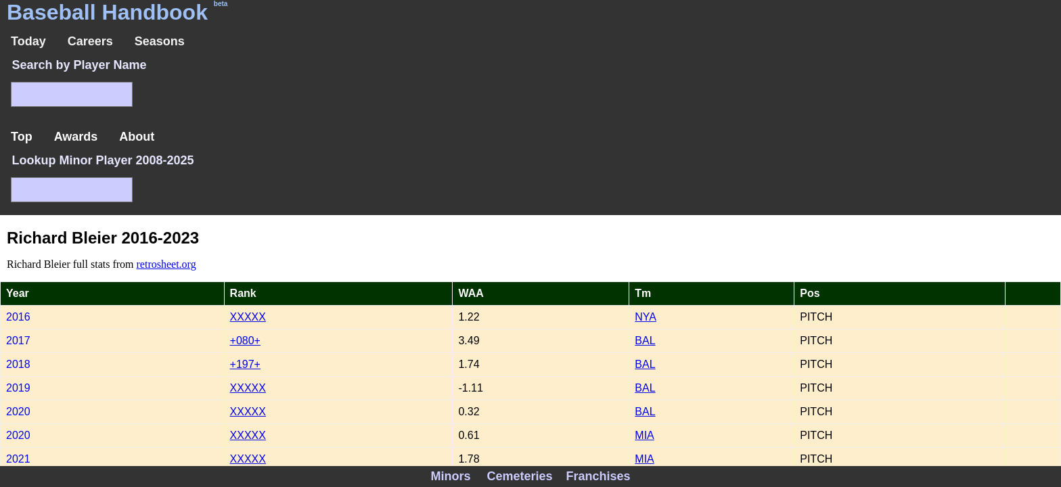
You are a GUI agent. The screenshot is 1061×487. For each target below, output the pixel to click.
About (136, 136)
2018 (18, 364)
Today (28, 41)
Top (21, 136)
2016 (18, 317)
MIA (644, 435)
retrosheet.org (166, 264)
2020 (18, 411)
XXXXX (248, 317)
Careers (90, 41)
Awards (76, 136)
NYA (645, 317)
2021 (18, 459)
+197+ (245, 364)
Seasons (160, 41)
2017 (18, 340)
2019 (18, 388)
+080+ (245, 340)
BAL (645, 340)
